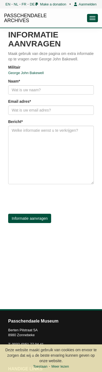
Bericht (14, 121)
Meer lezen (60, 366)
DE (32, 4)
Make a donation (50, 4)
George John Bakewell (26, 73)
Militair (14, 67)
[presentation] (49, 199)
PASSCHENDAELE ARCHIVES (25, 18)
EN (7, 4)
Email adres (19, 101)
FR (24, 4)
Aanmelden (85, 4)
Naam (13, 81)
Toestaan (40, 366)
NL (16, 4)
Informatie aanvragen (30, 218)
